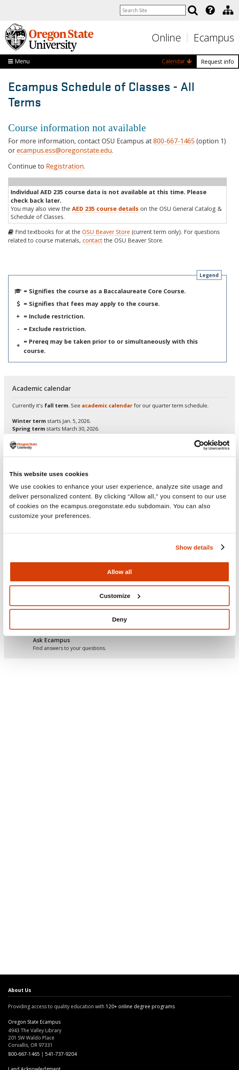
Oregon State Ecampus (34, 1021)
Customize (120, 595)
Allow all (119, 571)
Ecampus (213, 37)
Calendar (177, 61)
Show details (194, 547)
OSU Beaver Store (106, 232)
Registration (65, 166)
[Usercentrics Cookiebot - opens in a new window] (194, 445)
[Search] (192, 10)
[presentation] (209, 10)
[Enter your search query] (153, 10)
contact (92, 240)
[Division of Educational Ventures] (228, 10)
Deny (119, 619)
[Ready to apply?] (119, 644)
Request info (217, 61)
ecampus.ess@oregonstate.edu (64, 150)
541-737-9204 (61, 1054)
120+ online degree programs (140, 1006)
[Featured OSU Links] (210, 10)
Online (166, 37)
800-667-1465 (174, 140)
